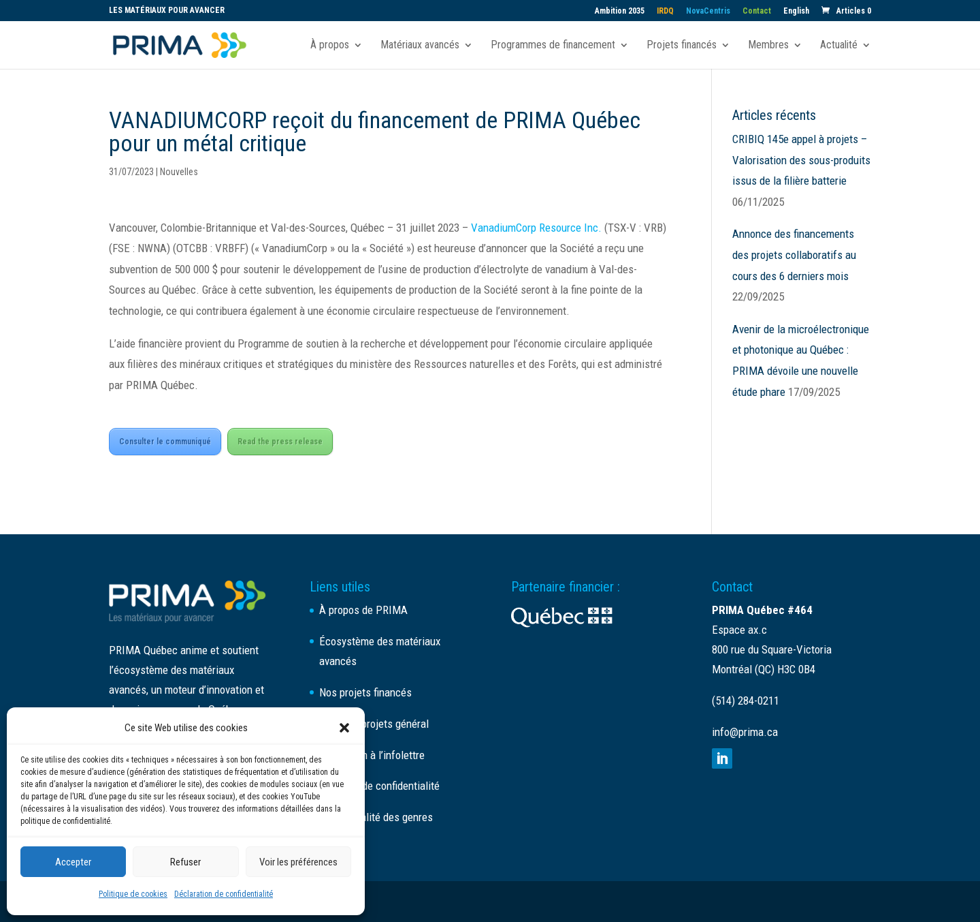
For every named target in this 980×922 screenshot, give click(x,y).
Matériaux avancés (419, 45)
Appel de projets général (374, 724)
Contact (756, 11)
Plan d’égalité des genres (376, 817)
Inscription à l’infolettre (372, 755)
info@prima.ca (745, 732)
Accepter (73, 862)
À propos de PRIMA (363, 610)
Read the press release (280, 441)
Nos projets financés (365, 692)
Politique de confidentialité (379, 786)
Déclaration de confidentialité (223, 894)
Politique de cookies (133, 894)
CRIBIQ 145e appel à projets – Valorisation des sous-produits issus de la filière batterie (801, 159)
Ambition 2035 (619, 11)
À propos (329, 45)
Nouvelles (179, 171)
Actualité (839, 45)
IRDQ (665, 11)
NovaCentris (708, 11)
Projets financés (682, 45)
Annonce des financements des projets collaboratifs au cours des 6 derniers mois (794, 254)
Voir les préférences (298, 862)
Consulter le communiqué (165, 441)
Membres (768, 45)
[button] (344, 728)
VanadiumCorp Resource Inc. (536, 227)
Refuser (185, 862)
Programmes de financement (553, 45)
